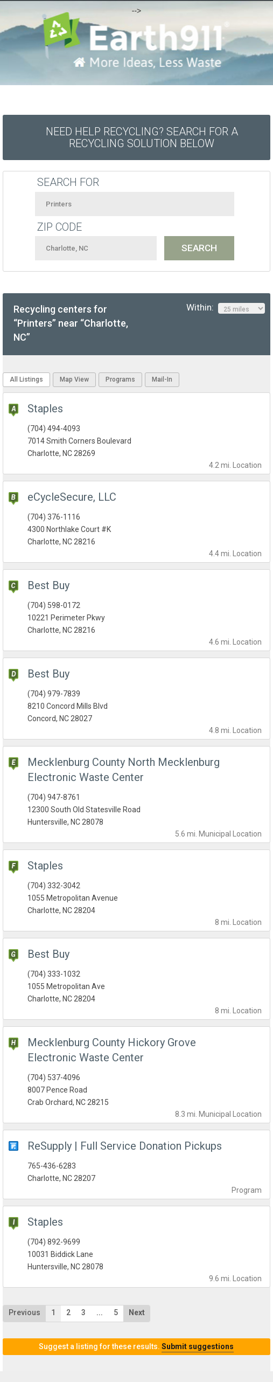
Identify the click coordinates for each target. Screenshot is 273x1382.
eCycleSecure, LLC (71, 496)
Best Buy (48, 585)
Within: (225, 308)
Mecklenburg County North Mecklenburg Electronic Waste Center (123, 770)
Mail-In (162, 379)
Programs (120, 379)
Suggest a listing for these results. (136, 1346)
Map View (74, 379)
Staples (45, 408)
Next (137, 1312)
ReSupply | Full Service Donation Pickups (124, 1145)
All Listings (26, 379)
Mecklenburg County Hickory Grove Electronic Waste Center (111, 1050)
